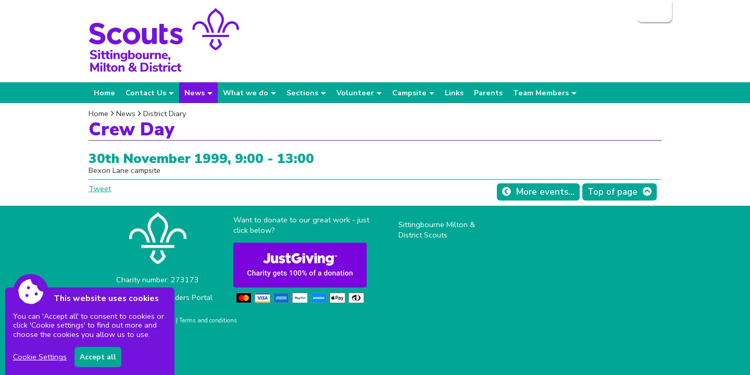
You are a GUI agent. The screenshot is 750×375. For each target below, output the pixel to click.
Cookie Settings (40, 357)
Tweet (100, 188)
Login (653, 11)
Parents (488, 93)
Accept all (98, 357)
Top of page (613, 192)
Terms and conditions (208, 320)
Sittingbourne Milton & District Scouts (436, 229)
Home (104, 93)
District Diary (164, 113)
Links (454, 93)
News (125, 113)
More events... (545, 192)
